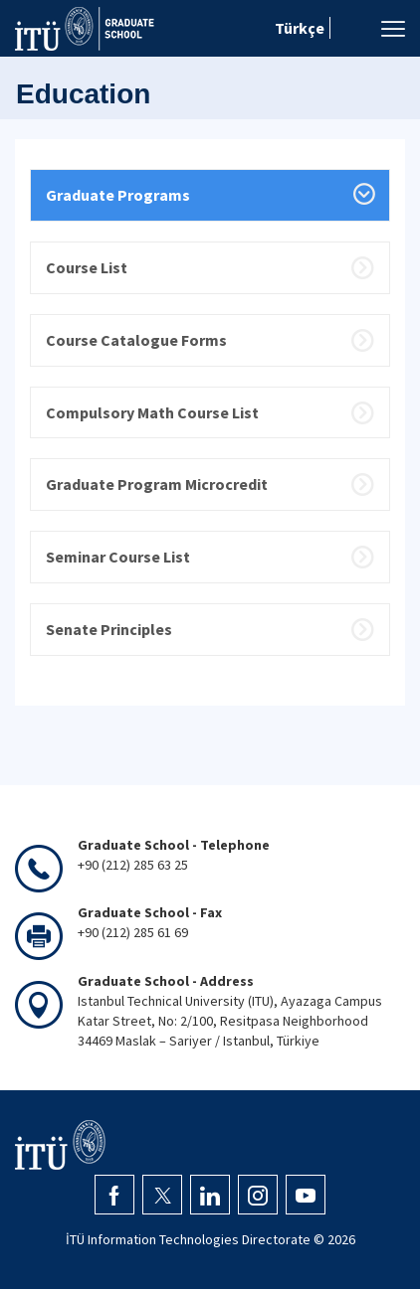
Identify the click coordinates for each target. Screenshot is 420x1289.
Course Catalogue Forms (136, 340)
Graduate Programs (118, 195)
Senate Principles (109, 629)
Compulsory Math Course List (152, 412)
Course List (86, 267)
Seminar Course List (118, 556)
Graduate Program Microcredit (157, 484)
